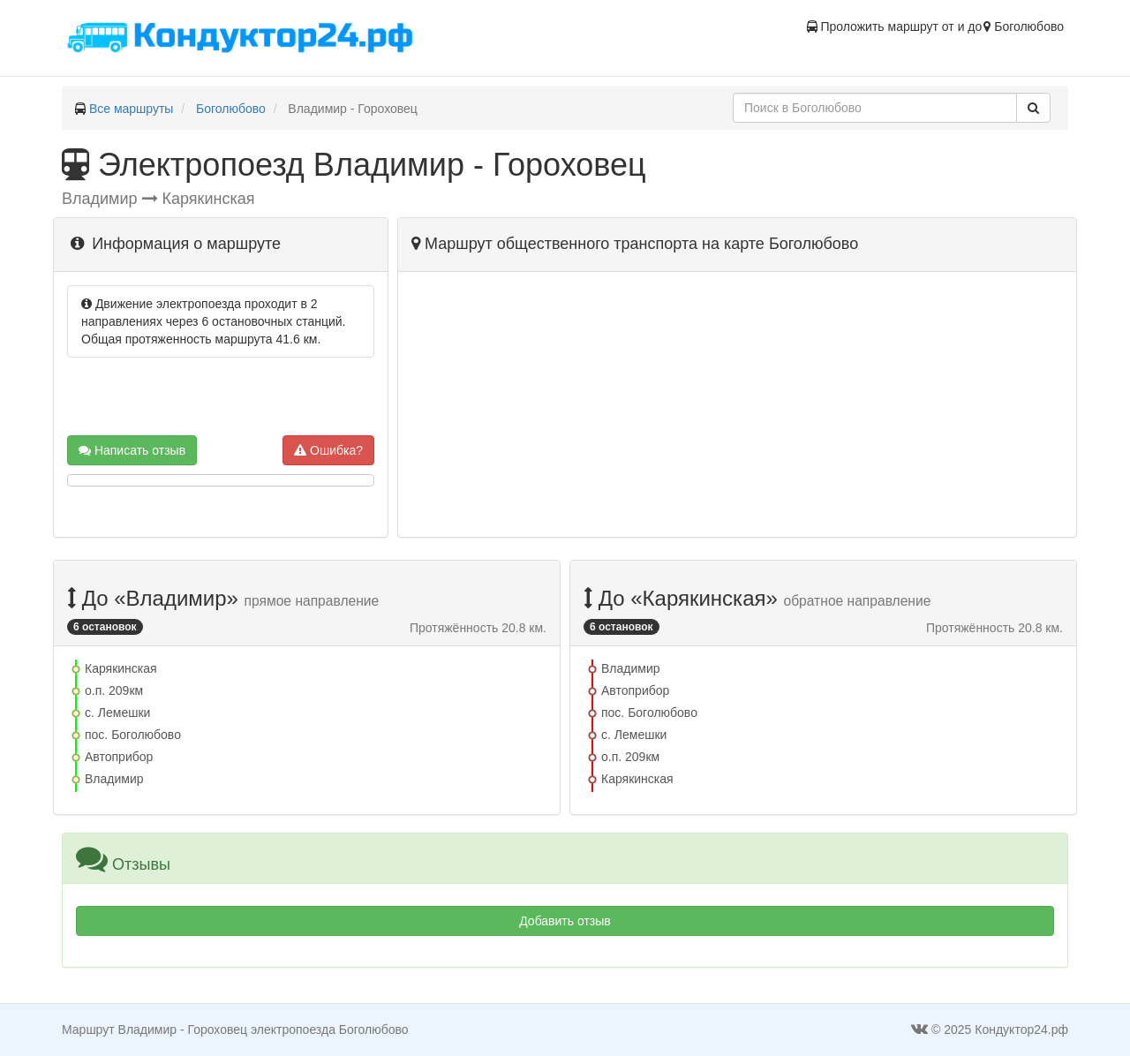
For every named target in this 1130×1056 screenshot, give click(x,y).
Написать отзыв (132, 450)
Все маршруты (131, 109)
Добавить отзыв (565, 921)
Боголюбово (231, 109)
